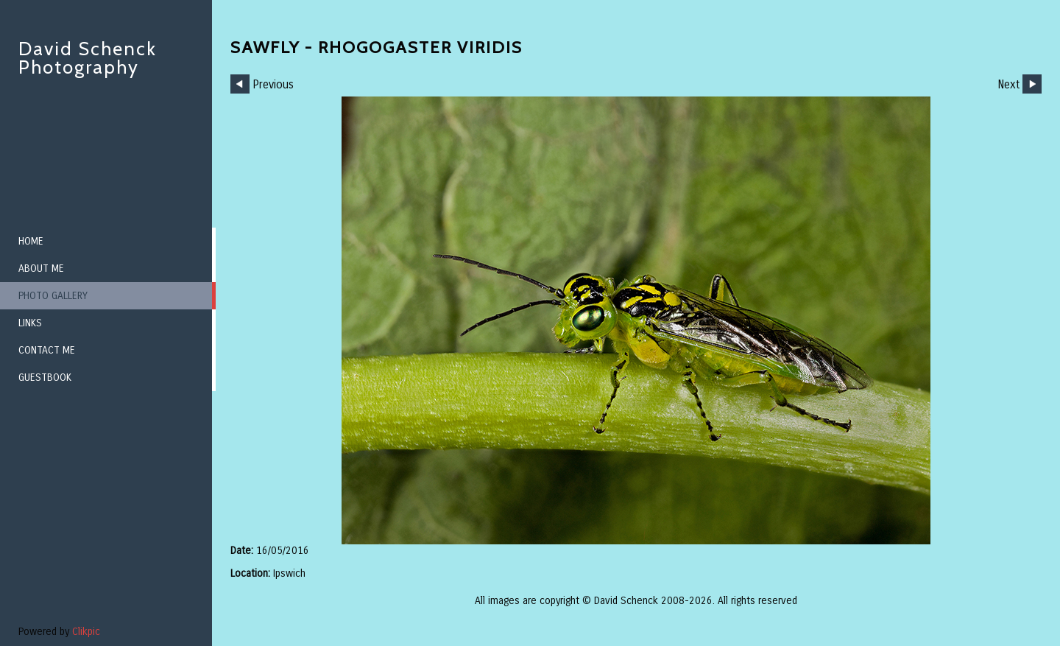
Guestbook (44, 377)
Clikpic (86, 631)
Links (30, 323)
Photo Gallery (53, 295)
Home (30, 241)
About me (41, 268)
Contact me (46, 350)
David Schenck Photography (87, 58)
